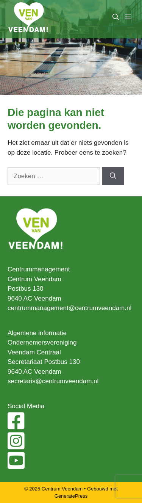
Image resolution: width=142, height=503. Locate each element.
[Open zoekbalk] (115, 17)
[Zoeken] (113, 176)
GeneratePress (71, 496)
